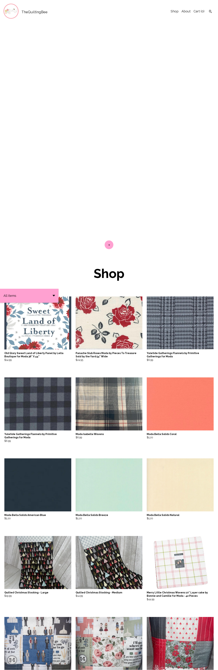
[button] (29, 79)
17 (127, 655)
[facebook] (204, 664)
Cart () (199, 11)
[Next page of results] (132, 655)
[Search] (210, 12)
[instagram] (210, 664)
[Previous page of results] (86, 655)
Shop (175, 11)
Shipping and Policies (183, 664)
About (186, 11)
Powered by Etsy (49, 664)
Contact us (159, 664)
